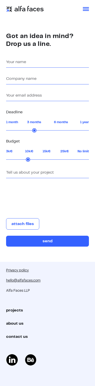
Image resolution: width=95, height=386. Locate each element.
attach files (22, 224)
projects (14, 310)
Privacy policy (17, 270)
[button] (86, 9)
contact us (17, 337)
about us (15, 323)
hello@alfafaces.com (23, 280)
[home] (25, 9)
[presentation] (44, 196)
